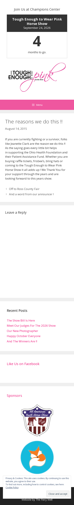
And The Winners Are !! (22, 341)
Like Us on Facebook (23, 363)
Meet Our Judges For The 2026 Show (31, 326)
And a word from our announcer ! (31, 194)
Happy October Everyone (23, 336)
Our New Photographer (22, 331)
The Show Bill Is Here (21, 320)
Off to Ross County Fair (24, 189)
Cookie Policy (12, 487)
